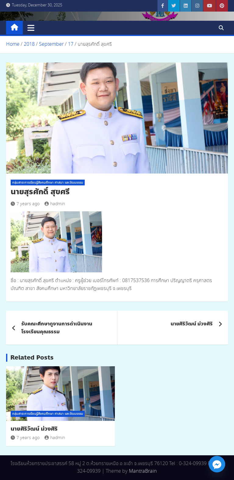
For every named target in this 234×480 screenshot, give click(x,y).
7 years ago (25, 204)
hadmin (54, 204)
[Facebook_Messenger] (217, 464)
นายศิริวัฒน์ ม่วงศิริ (192, 324)
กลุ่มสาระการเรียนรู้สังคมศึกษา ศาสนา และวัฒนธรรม (47, 182)
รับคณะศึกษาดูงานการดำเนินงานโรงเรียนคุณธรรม (56, 327)
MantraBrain (143, 471)
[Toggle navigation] (31, 28)
